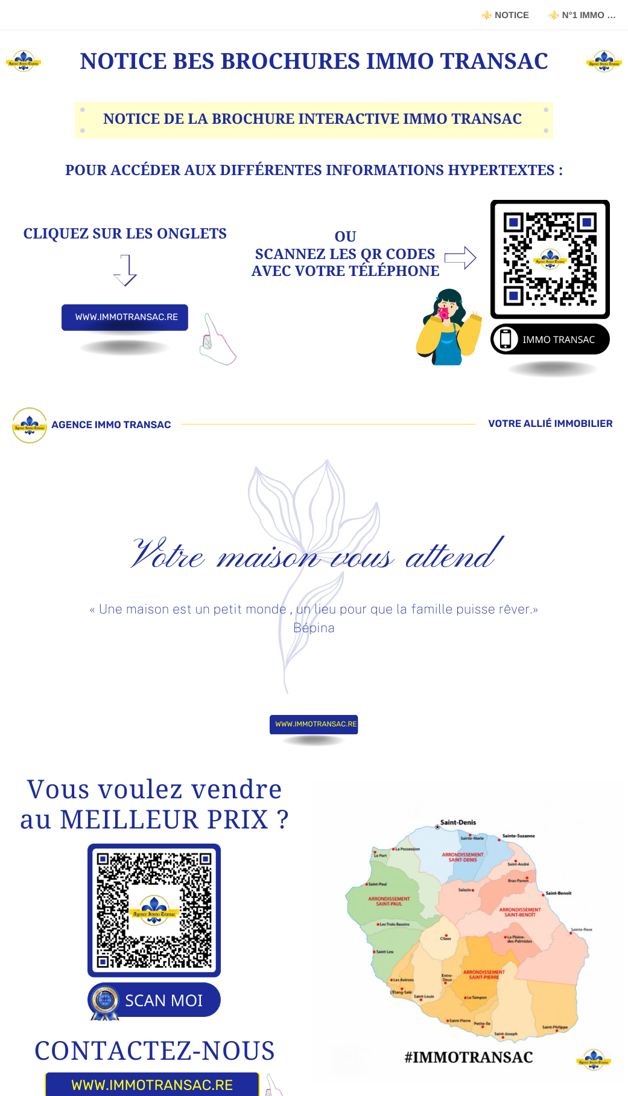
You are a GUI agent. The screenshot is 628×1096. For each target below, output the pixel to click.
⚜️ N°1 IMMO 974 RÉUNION (588, 15)
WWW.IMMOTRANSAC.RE (126, 317)
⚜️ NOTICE (505, 15)
